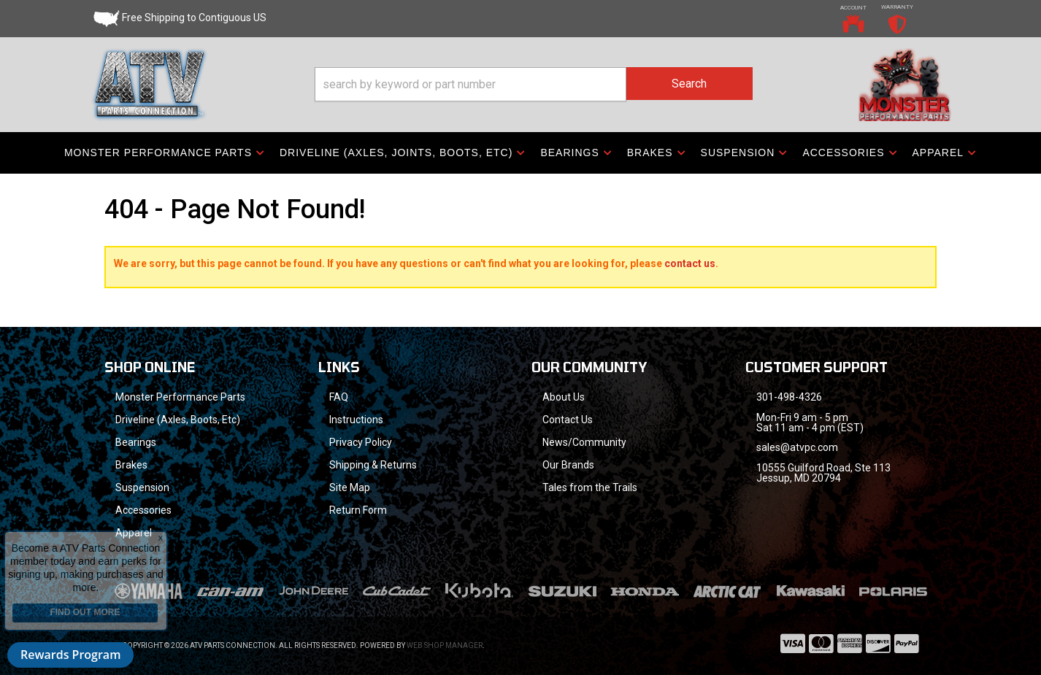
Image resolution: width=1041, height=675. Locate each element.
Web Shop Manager (445, 645)
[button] (534, 84)
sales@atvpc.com (797, 447)
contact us (689, 263)
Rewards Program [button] (70, 655)
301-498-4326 (789, 397)
